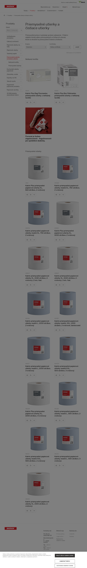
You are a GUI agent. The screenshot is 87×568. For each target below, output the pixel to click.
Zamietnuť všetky (65, 563)
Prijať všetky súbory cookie (64, 557)
